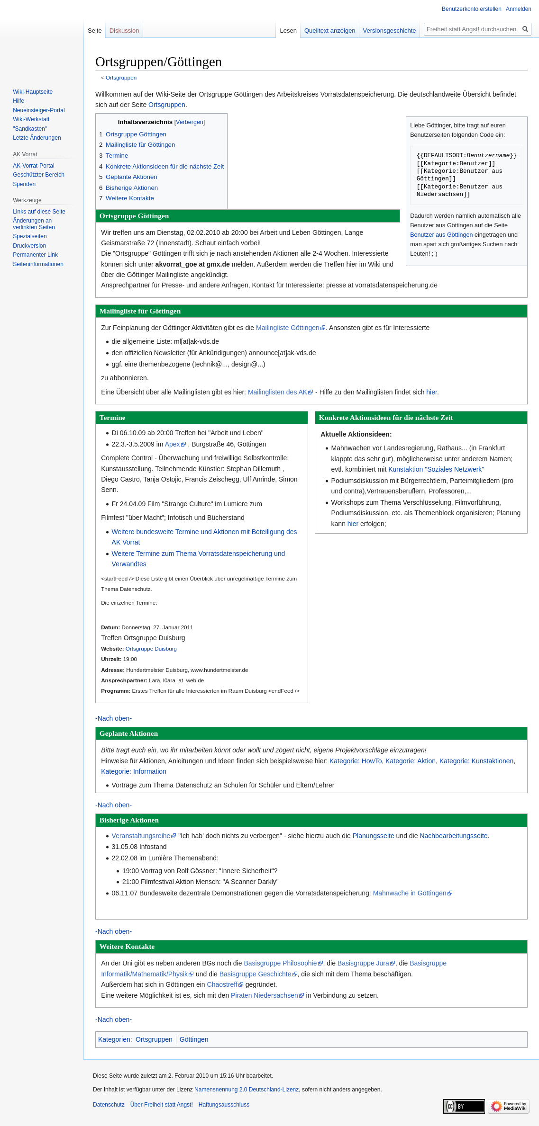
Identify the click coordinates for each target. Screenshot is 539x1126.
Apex (172, 444)
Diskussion (124, 30)
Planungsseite (373, 836)
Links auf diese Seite (39, 211)
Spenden (24, 184)
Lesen (288, 30)
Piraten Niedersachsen (264, 995)
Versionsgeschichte (389, 30)
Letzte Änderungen (37, 137)
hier (431, 392)
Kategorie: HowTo (355, 761)
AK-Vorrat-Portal (33, 165)
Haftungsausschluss (224, 1104)
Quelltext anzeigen (330, 30)
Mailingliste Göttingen (288, 327)
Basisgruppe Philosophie (280, 963)
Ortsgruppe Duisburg (151, 648)
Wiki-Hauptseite (33, 92)
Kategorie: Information (133, 771)
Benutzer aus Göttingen (441, 235)
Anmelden (518, 9)
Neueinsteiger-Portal (38, 110)
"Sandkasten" (30, 128)
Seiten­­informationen (38, 264)
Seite (95, 30)
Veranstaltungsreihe (141, 836)
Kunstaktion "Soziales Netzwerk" (436, 469)
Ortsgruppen (121, 77)
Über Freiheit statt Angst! (161, 1104)
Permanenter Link (35, 254)
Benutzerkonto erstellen (472, 9)
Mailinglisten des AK (277, 392)
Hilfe (18, 101)
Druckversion (29, 245)
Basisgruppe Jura (363, 963)
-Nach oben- (113, 718)
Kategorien (114, 1039)
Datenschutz (109, 1104)
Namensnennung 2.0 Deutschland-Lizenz (246, 1089)
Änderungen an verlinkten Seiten (34, 224)
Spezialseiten (29, 236)
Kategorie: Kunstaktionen (476, 761)
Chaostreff (222, 984)
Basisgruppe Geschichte (255, 974)
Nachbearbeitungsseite (453, 836)
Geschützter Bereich (38, 174)
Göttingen (194, 1039)
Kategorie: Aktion (410, 761)
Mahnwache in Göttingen (410, 893)
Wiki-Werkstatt (31, 119)
